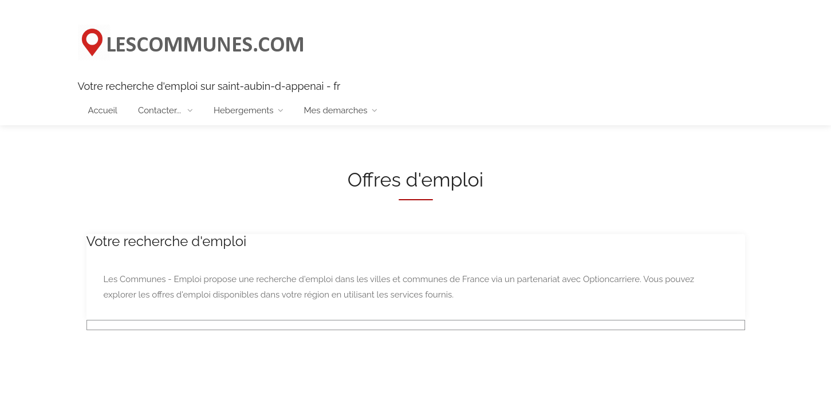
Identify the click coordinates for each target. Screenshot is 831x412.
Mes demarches (336, 110)
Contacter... (160, 110)
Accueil (102, 110)
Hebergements (243, 110)
